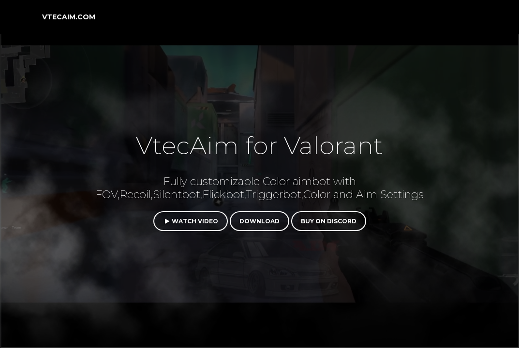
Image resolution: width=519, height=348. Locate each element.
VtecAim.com (68, 17)
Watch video (190, 221)
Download (259, 221)
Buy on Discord (328, 221)
